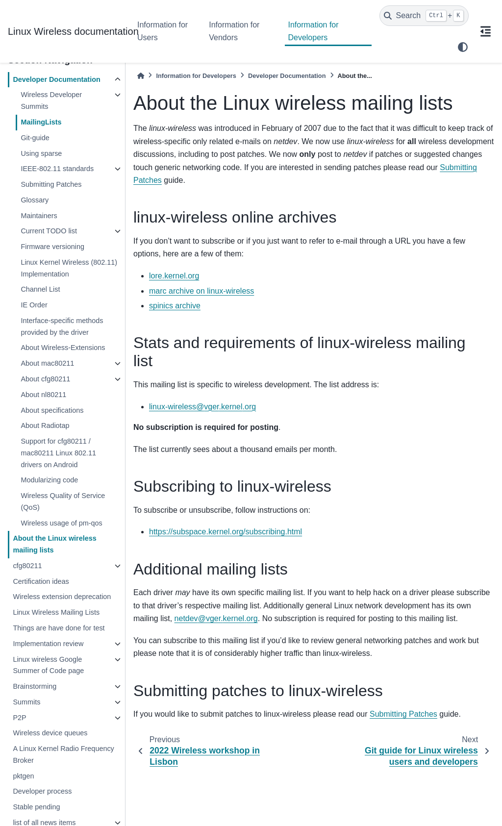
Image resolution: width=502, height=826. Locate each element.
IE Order (34, 305)
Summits (26, 702)
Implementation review (48, 644)
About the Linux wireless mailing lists (54, 544)
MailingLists (41, 122)
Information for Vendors (234, 31)
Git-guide (35, 138)
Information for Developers (313, 31)
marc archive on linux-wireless (201, 291)
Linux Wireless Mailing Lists (56, 612)
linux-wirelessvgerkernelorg (202, 406)
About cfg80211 (45, 379)
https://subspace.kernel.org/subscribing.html (225, 531)
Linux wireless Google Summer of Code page (48, 665)
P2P (19, 718)
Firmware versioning (52, 246)
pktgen (23, 776)
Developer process (42, 791)
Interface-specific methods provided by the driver (62, 326)
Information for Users (162, 31)
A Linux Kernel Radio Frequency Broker (63, 754)
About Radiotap (45, 425)
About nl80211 (43, 395)
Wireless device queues (50, 733)
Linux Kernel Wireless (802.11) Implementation (69, 268)
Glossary (35, 200)
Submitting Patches (51, 184)
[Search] (424, 15)
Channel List (40, 289)
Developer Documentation (56, 79)
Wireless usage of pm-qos (61, 523)
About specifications (52, 410)
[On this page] (485, 31)
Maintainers (39, 216)
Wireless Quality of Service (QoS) (63, 501)
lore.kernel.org (174, 276)
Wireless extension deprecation (62, 597)
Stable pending (36, 807)
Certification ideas (41, 581)
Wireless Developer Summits (51, 100)
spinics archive (175, 305)
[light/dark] (463, 47)
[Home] (140, 76)
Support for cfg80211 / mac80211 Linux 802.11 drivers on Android (58, 453)
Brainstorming (34, 686)
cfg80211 (27, 566)
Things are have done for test (58, 628)
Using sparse (41, 153)
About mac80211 (47, 363)
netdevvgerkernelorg (216, 618)
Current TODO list (49, 231)
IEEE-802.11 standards (57, 169)
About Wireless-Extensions (63, 347)
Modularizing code (49, 480)
